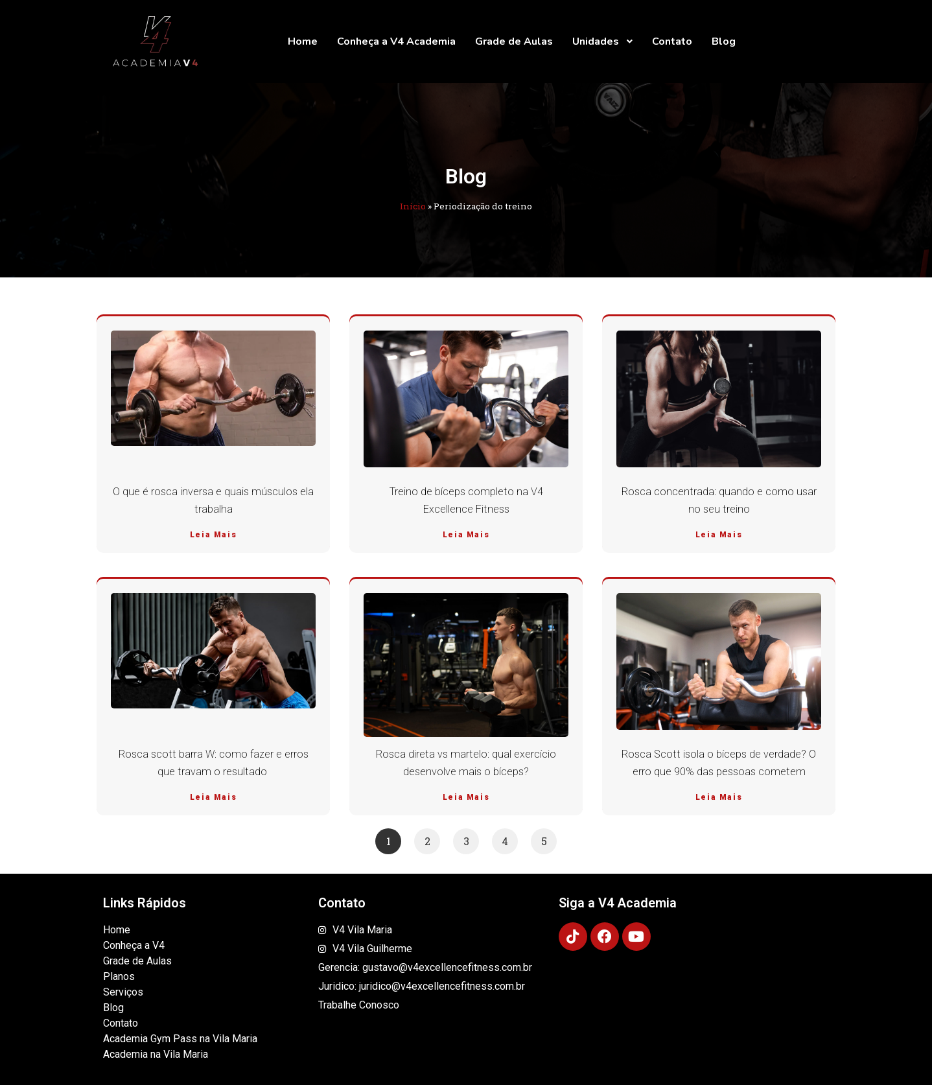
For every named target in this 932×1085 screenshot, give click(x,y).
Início (413, 206)
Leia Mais (213, 534)
